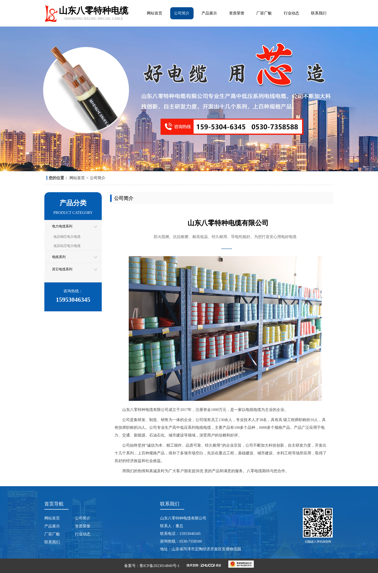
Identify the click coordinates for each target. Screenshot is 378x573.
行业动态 (291, 13)
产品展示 (209, 13)
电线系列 (59, 257)
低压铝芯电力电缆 (67, 246)
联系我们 (318, 13)
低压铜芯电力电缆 (67, 237)
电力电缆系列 (62, 226)
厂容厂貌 (264, 13)
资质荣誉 (236, 13)
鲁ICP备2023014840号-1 (160, 566)
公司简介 (181, 13)
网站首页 (154, 13)
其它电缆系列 (62, 269)
